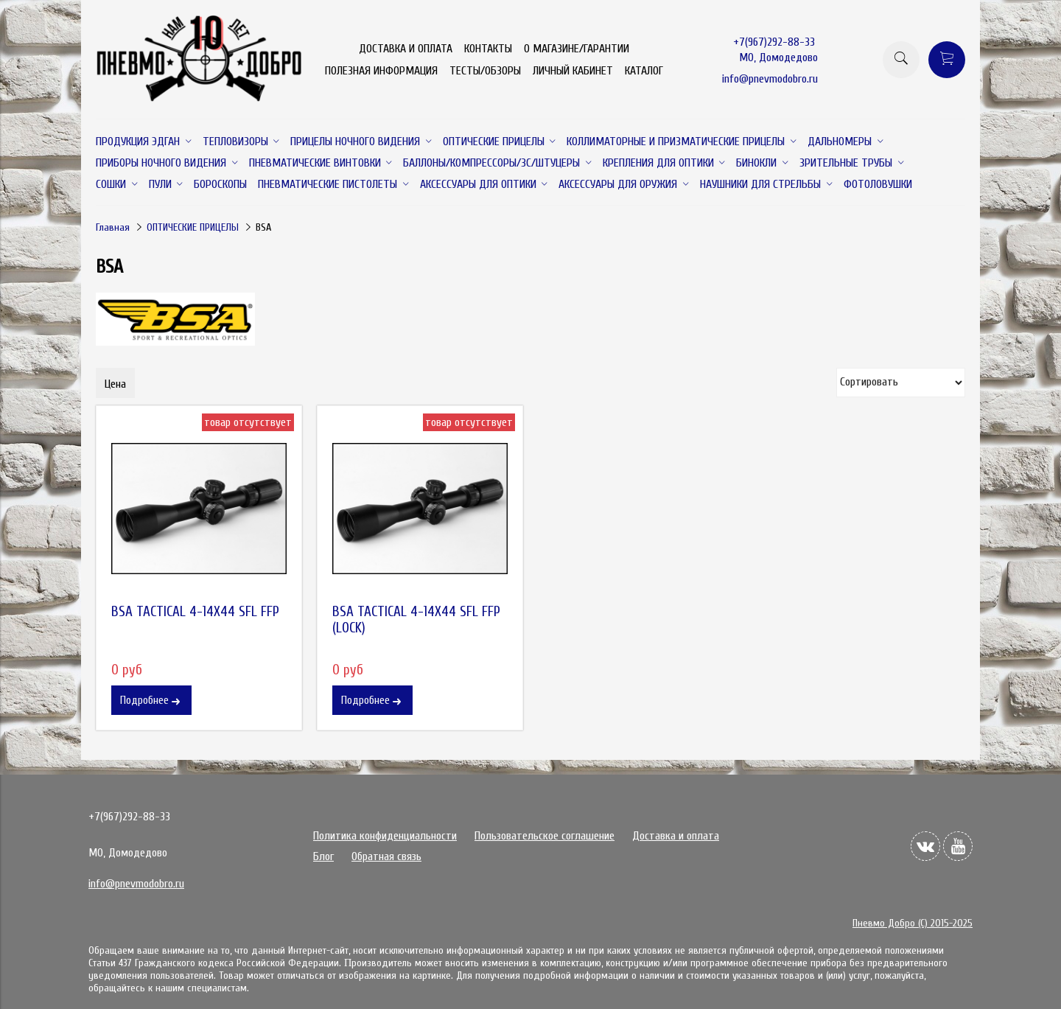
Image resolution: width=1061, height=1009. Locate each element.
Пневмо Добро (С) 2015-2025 (912, 923)
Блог (323, 856)
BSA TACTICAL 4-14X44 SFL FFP (195, 612)
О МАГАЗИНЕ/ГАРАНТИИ (576, 48)
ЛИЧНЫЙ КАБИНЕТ (573, 70)
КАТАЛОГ (644, 70)
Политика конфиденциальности (385, 835)
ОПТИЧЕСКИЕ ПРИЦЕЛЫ (193, 227)
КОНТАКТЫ (488, 48)
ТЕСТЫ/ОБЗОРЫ (485, 70)
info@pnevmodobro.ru (770, 78)
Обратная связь (386, 856)
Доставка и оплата (675, 835)
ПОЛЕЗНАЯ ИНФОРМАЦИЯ (381, 70)
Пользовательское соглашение (544, 835)
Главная (113, 227)
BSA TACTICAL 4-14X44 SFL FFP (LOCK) (416, 620)
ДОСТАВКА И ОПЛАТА (405, 48)
